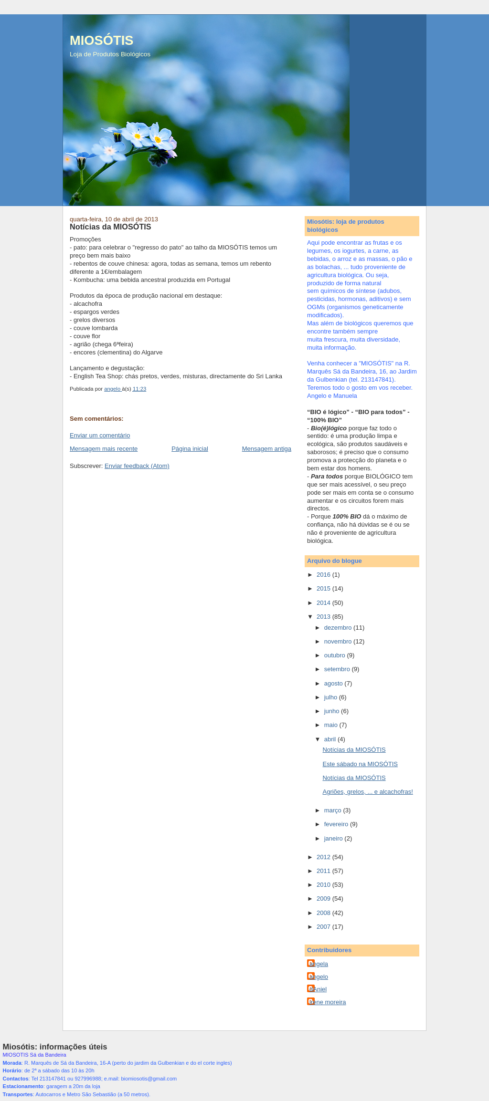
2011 (324, 870)
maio (332, 724)
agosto (334, 683)
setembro (338, 669)
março (333, 810)
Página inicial (189, 448)
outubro (335, 655)
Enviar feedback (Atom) (137, 465)
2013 (324, 616)
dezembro (338, 627)
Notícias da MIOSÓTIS (353, 749)
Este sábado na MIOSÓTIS (360, 764)
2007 (324, 926)
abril (331, 739)
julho (331, 697)
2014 (324, 602)
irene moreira (327, 1002)
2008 (324, 912)
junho (332, 711)
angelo (318, 976)
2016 (324, 574)
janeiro (334, 838)
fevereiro (337, 824)
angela (318, 963)
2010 (324, 884)
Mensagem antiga (266, 448)
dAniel (318, 989)
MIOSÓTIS (101, 40)
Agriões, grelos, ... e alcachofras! (367, 791)
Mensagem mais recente (104, 448)
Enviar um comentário (100, 435)
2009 (324, 898)
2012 (324, 857)
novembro (338, 641)
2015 (324, 588)
